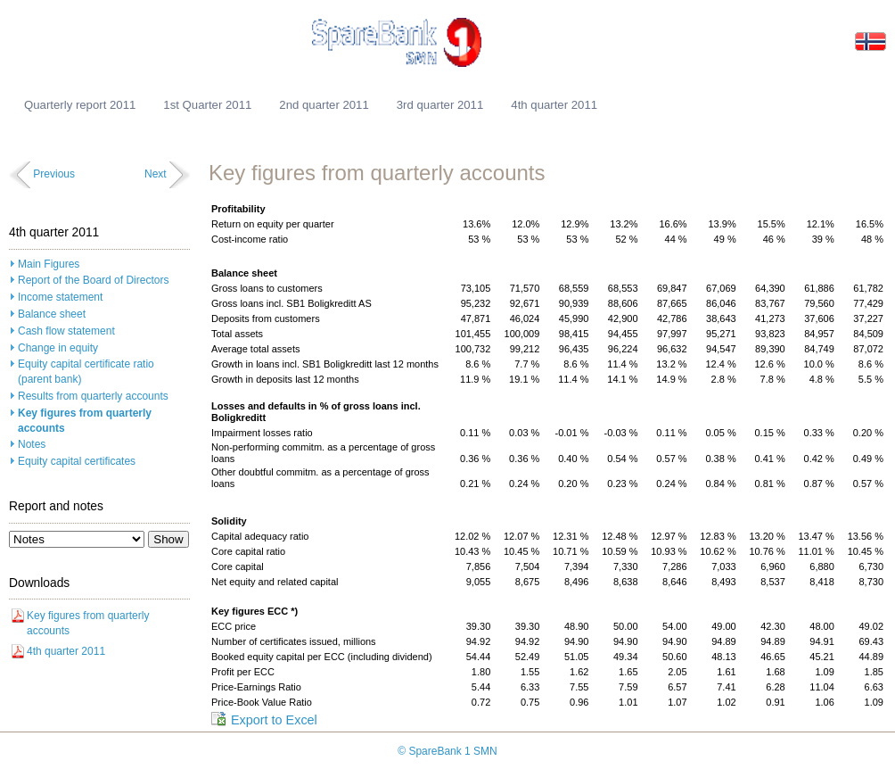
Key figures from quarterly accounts (85, 420)
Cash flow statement (66, 331)
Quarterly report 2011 (79, 105)
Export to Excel (274, 720)
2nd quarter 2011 (323, 105)
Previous (54, 174)
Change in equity (58, 348)
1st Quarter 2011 (207, 105)
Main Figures (48, 264)
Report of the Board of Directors (93, 280)
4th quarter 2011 (554, 105)
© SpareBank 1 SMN (447, 751)
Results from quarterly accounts (93, 396)
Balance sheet (52, 314)
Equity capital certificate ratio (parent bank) (86, 371)
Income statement (60, 297)
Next (155, 174)
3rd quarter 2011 (440, 105)
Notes (31, 444)
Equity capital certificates (76, 461)
